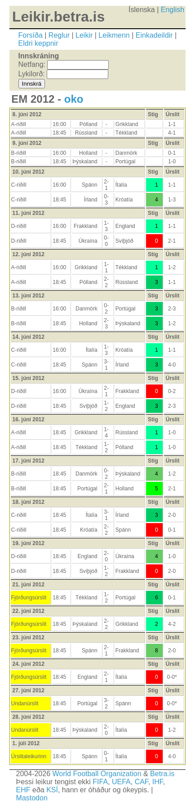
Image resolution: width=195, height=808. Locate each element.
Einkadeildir (154, 35)
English (172, 9)
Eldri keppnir (38, 43)
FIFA (100, 782)
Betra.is (162, 773)
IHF (157, 782)
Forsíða (30, 35)
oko (74, 99)
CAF (141, 782)
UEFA (121, 782)
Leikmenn (113, 35)
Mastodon (32, 798)
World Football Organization (97, 773)
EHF (23, 790)
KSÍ (52, 790)
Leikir (84, 35)
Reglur (59, 35)
